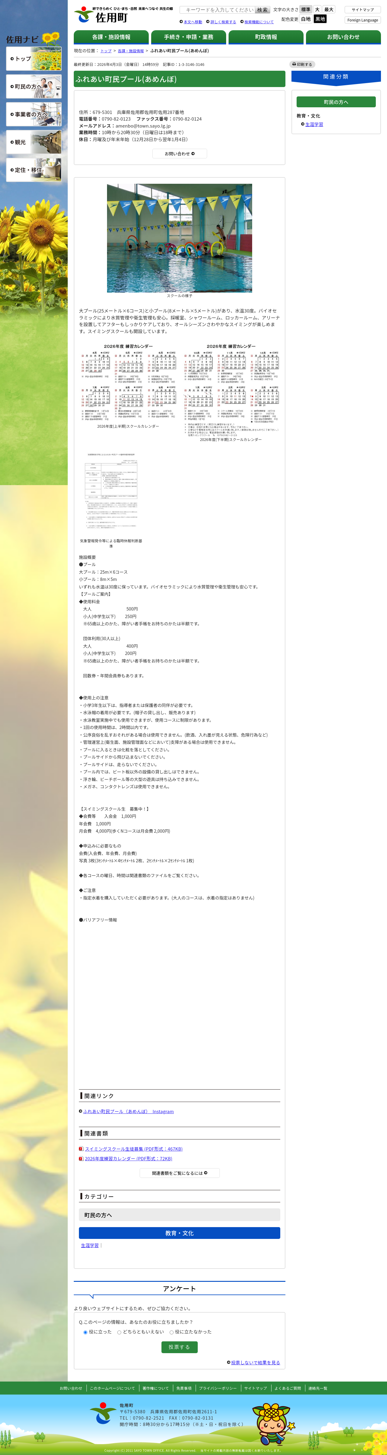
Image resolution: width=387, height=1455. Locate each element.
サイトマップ (363, 9)
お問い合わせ (343, 37)
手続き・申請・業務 (188, 37)
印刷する (305, 64)
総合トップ (34, 59)
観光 (34, 142)
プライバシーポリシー (219, 1388)
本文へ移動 (193, 21)
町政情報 (266, 37)
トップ (106, 50)
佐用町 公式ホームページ (124, 15)
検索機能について (259, 21)
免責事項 (183, 1388)
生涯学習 (90, 1245)
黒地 (320, 18)
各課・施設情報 (111, 37)
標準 (305, 9)
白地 (306, 18)
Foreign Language (362, 19)
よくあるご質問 (294, 1388)
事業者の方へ (34, 114)
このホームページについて (107, 1388)
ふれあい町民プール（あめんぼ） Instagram (130, 1111)
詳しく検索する (223, 21)
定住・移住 (34, 170)
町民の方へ (34, 86)
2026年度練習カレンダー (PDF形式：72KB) (130, 1158)
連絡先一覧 (326, 1388)
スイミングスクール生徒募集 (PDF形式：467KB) (135, 1149)
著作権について (153, 1388)
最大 (328, 9)
